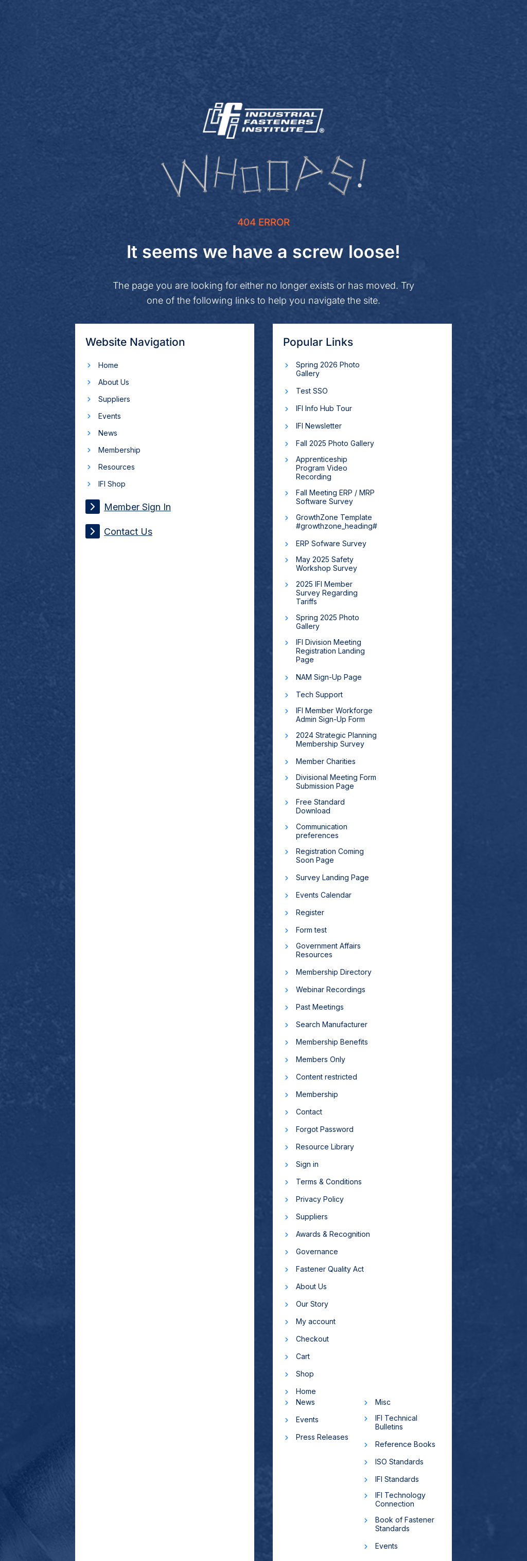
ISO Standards (399, 1461)
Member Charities (326, 761)
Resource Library (325, 1146)
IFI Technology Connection (400, 1499)
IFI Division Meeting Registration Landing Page (330, 651)
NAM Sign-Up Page (329, 677)
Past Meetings (320, 1006)
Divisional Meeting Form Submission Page (336, 781)
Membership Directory (334, 972)
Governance (317, 1251)
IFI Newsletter (319, 425)
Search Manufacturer (331, 1024)
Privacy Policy (320, 1199)
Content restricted (326, 1076)
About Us (113, 382)
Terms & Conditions (329, 1181)
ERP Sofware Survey (331, 543)
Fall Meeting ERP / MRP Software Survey (335, 497)
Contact (309, 1111)
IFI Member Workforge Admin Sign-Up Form (334, 714)
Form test (311, 929)
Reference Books (405, 1444)
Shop (305, 1373)
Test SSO (312, 390)
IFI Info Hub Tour (324, 408)
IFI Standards (397, 1479)
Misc (383, 1402)
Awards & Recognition (333, 1234)
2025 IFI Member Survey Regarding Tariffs (327, 593)
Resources (116, 466)
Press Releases (322, 1437)
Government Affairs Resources (328, 950)
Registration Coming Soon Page (330, 855)
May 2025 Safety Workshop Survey (326, 563)
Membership (119, 449)
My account (316, 1321)
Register (310, 912)
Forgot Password (325, 1129)
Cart (303, 1356)
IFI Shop (112, 483)
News (107, 433)
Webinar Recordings (330, 989)
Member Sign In (128, 506)
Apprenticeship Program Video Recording (321, 468)
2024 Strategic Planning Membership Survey (336, 739)
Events (109, 416)
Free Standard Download (320, 806)
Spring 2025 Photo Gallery (327, 621)
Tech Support (319, 694)
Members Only (320, 1059)
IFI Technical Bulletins (396, 1422)
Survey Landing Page (332, 877)
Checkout (312, 1338)
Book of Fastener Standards (404, 1524)
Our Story (312, 1303)
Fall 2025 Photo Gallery (335, 443)
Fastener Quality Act (330, 1269)
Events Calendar (324, 894)
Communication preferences (321, 831)
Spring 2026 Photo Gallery (328, 369)
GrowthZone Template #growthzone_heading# (336, 521)
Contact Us (118, 531)
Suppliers (114, 399)
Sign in (307, 1164)
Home (108, 365)
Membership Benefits (332, 1041)
